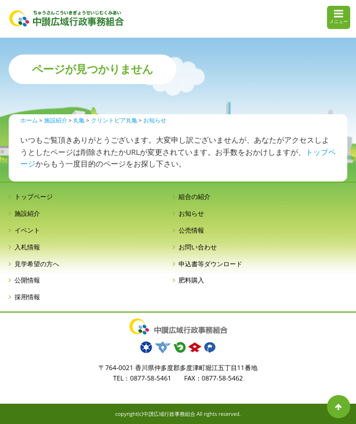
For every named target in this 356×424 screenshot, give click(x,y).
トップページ (33, 196)
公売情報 (191, 230)
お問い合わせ (198, 246)
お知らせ (191, 213)
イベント (27, 230)
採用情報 (27, 296)
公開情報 (27, 280)
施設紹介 (27, 213)
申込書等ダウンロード (210, 263)
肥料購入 (191, 280)
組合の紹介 (194, 196)
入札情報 (27, 246)
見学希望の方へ (36, 263)
